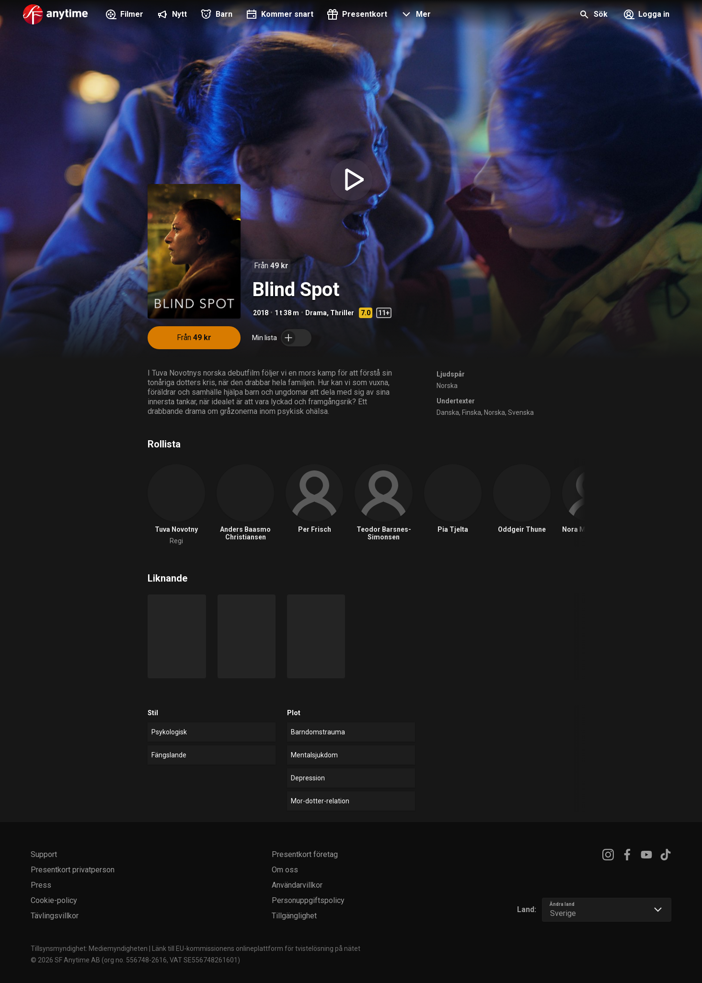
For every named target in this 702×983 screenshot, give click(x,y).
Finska (471, 412)
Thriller (342, 313)
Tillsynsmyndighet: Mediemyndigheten (89, 948)
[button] (415, 15)
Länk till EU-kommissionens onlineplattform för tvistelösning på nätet (256, 948)
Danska (448, 412)
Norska (447, 385)
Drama (316, 313)
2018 (260, 313)
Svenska (521, 412)
